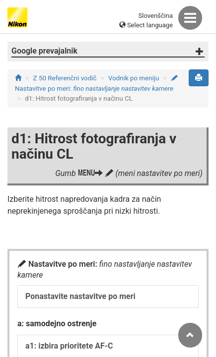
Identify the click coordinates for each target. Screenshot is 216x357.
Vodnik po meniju (133, 78)
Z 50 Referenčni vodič (65, 78)
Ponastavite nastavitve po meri (80, 296)
